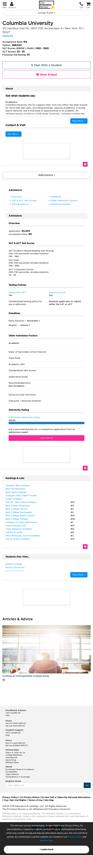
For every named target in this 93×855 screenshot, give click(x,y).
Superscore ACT (17, 292)
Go (87, 785)
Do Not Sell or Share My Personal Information (65, 797)
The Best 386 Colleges (17, 485)
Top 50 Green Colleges (17, 539)
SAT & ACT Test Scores (24, 200)
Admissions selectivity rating (24, 417)
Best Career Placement (17, 505)
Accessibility (11, 772)
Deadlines (56, 197)
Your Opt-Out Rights (15, 800)
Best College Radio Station (20, 515)
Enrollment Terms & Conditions (19, 769)
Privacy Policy (75, 837)
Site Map (49, 800)
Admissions (46, 175)
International (11, 757)
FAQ (7, 715)
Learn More (46, 438)
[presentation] (3, 680)
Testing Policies (20, 204)
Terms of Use (46, 840)
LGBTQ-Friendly (14, 532)
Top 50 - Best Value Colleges (20, 502)
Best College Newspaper (18, 512)
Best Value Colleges (16, 492)
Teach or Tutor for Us (15, 752)
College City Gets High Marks (21, 522)
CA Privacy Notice (29, 797)
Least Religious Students (18, 529)
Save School (85, 164)
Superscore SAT (57, 292)
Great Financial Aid (15, 525)
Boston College (13, 564)
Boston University (15, 567)
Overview (17, 197)
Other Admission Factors (64, 200)
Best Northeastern (15, 489)
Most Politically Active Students (22, 535)
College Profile (46, 13)
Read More (78, 121)
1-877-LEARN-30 (13, 713)
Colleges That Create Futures (21, 495)
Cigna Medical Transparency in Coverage (17, 775)
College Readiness (13, 755)
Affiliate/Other (12, 762)
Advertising (10, 760)
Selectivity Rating (60, 204)
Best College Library (16, 509)
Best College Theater (16, 519)
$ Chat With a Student (46, 65)
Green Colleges (13, 499)
